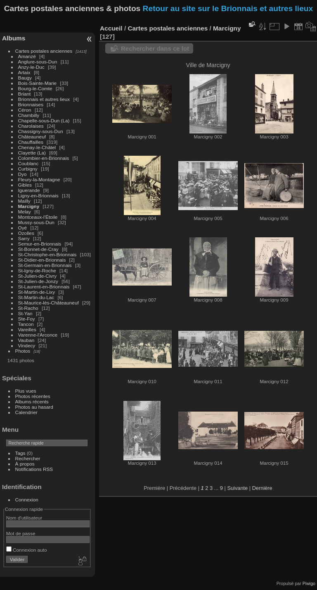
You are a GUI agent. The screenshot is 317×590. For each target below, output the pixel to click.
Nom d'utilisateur (24, 517)
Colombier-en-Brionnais (43, 158)
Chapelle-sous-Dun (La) (44, 120)
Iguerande (29, 190)
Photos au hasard (34, 407)
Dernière (262, 488)
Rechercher (27, 458)
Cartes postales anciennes (44, 51)
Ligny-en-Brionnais (38, 195)
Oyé (22, 227)
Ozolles (26, 233)
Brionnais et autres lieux (44, 99)
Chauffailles (30, 142)
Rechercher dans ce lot (155, 48)
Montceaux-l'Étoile (38, 217)
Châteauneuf (32, 136)
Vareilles (27, 329)
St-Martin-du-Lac (36, 297)
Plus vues (25, 390)
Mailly (24, 201)
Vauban (26, 340)
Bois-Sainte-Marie (37, 83)
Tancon (26, 324)
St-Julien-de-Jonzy (38, 281)
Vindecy (26, 345)
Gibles (25, 184)
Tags (20, 453)
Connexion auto (26, 550)
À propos (25, 463)
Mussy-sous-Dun (36, 222)
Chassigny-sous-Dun (40, 131)
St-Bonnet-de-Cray (38, 249)
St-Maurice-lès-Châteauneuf (48, 302)
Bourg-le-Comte (35, 88)
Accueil (111, 28)
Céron (24, 109)
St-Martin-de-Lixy (36, 292)
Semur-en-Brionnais (40, 243)
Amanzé (27, 56)
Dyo (22, 174)
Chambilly (29, 115)
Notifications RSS (34, 469)
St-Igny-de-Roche (37, 270)
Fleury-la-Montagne (39, 179)
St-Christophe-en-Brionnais (47, 254)
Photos (23, 351)
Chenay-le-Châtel (37, 147)
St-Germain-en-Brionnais (45, 265)
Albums (13, 38)
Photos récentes (32, 396)
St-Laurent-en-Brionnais (44, 286)
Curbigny (28, 168)
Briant (24, 93)
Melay (24, 211)
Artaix (24, 72)
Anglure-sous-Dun (37, 61)
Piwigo (309, 583)
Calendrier (26, 412)
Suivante (237, 488)
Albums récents (32, 401)
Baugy (25, 77)
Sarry (24, 238)
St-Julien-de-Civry (37, 276)
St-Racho (28, 308)
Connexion (26, 499)
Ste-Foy (26, 318)
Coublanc (28, 163)
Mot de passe (20, 533)
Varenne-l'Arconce (38, 334)
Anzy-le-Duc (31, 67)
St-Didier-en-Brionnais (42, 259)
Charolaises (31, 126)
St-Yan (25, 313)
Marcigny (29, 206)
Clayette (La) (32, 152)
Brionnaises (30, 104)
